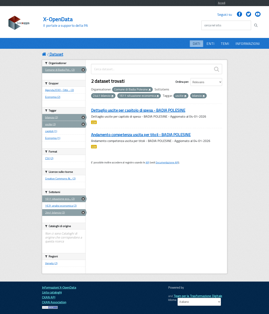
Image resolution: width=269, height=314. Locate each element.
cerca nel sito (212, 25)
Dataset (56, 54)
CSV (94, 122)
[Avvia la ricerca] (256, 25)
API (147, 162)
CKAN (175, 292)
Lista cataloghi (52, 292)
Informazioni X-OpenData (59, 287)
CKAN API (48, 297)
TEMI (225, 43)
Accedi (221, 3)
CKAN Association (54, 302)
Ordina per (181, 82)
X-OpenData (65, 22)
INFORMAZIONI (247, 43)
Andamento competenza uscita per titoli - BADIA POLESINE (141, 135)
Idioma (172, 300)
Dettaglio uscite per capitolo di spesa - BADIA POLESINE (138, 110)
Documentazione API (167, 162)
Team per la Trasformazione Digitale (198, 296)
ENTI (210, 43)
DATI (196, 43)
